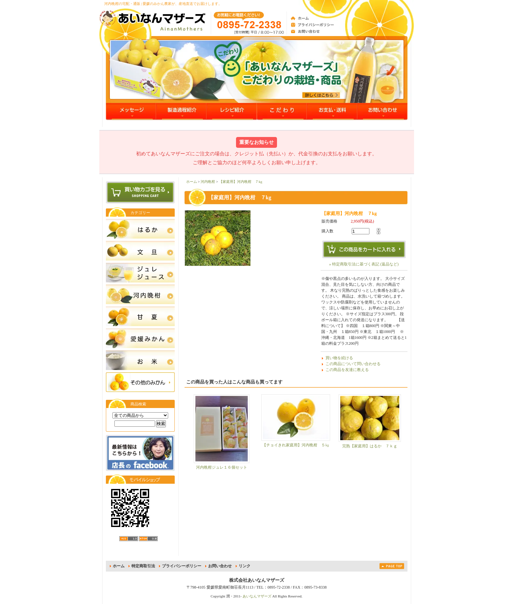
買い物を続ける (339, 358)
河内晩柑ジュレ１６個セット (221, 467)
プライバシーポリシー (181, 566)
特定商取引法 (143, 566)
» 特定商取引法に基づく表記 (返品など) (364, 264)
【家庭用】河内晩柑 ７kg (240, 182)
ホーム (191, 182)
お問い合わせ (220, 566)
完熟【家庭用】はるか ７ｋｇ (369, 446)
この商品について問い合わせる (353, 363)
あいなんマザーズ (257, 596)
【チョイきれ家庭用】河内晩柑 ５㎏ (295, 445)
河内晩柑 (208, 182)
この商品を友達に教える (347, 369)
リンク (244, 566)
